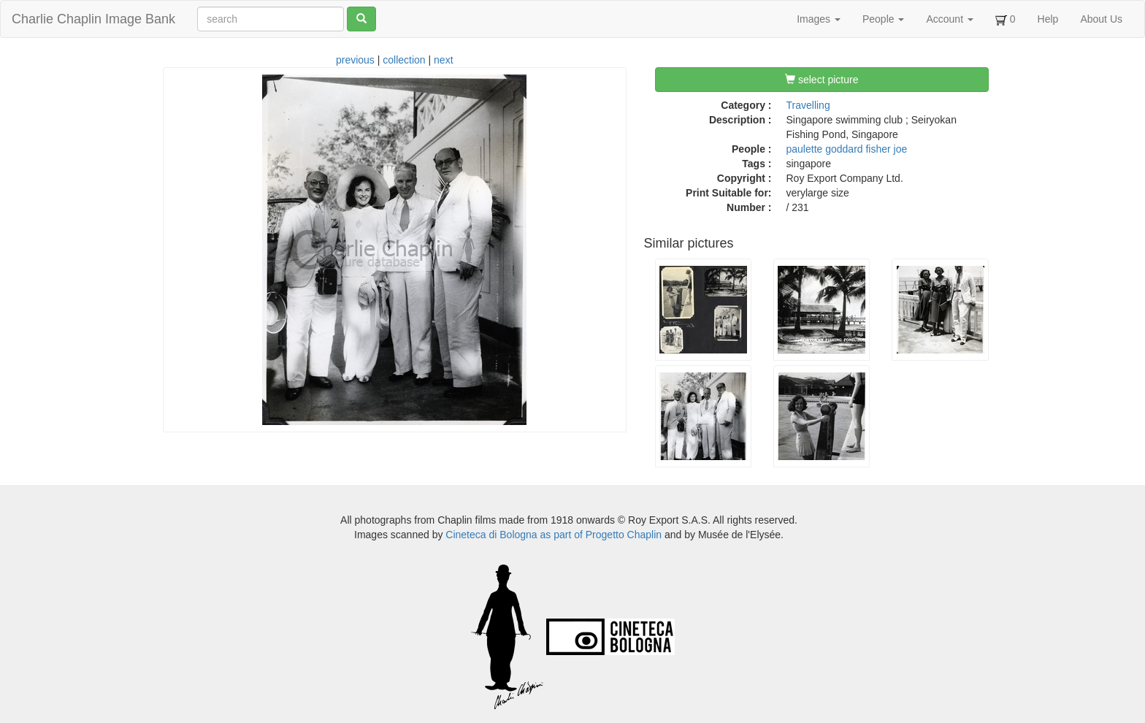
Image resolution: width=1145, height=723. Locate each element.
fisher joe (886, 149)
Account (949, 19)
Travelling (808, 105)
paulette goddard (824, 149)
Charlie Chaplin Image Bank (93, 19)
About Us (1101, 19)
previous (355, 60)
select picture (821, 79)
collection (404, 60)
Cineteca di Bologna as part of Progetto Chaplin (553, 534)
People (883, 19)
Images (818, 19)
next (443, 60)
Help (1048, 19)
